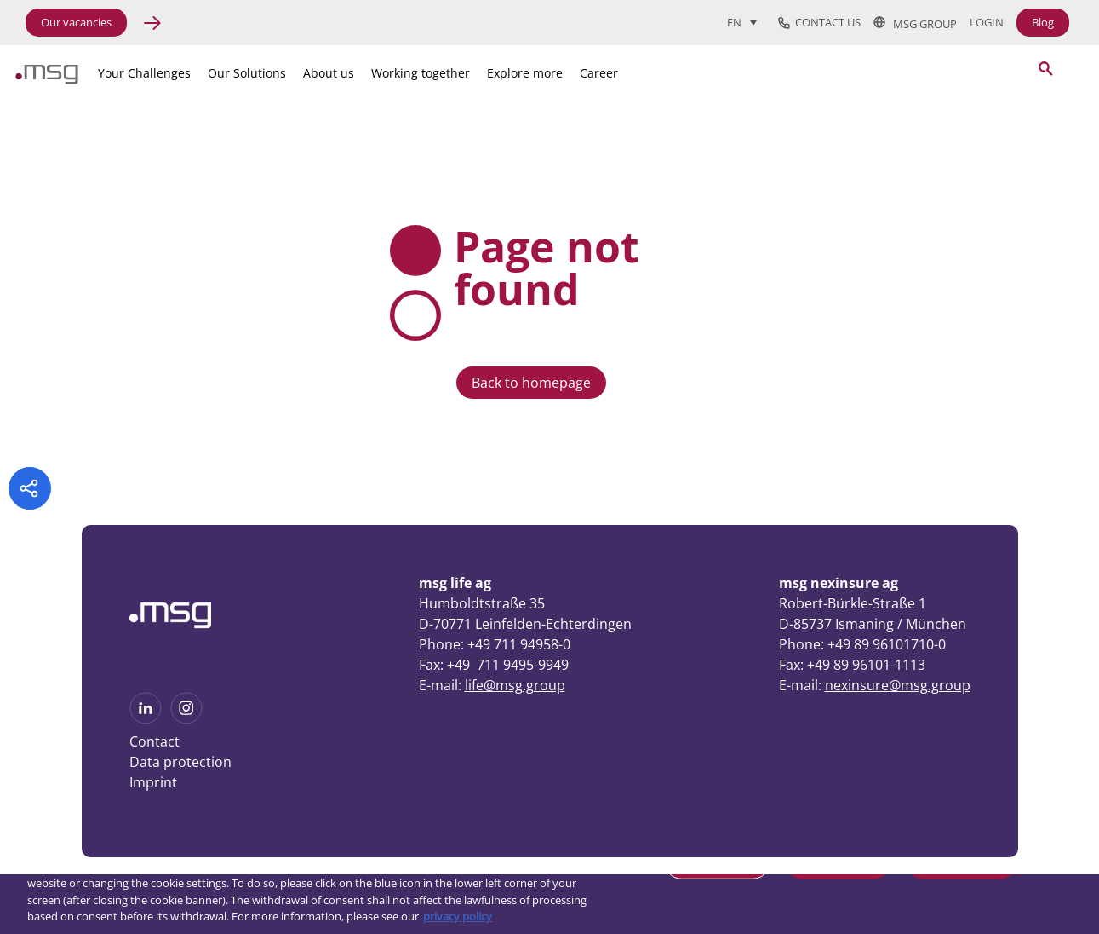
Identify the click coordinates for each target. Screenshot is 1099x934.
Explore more (525, 73)
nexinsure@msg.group (897, 685)
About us (328, 73)
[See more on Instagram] (186, 718)
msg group (915, 23)
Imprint (153, 782)
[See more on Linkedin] (145, 718)
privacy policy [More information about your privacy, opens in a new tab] (457, 916)
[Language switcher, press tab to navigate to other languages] (741, 22)
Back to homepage (531, 382)
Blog (1043, 22)
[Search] (950, 70)
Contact (154, 741)
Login (987, 22)
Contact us (819, 23)
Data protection (180, 761)
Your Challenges (144, 73)
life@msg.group (515, 685)
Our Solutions (247, 73)
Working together (420, 73)
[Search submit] (1045, 68)
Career (599, 73)
